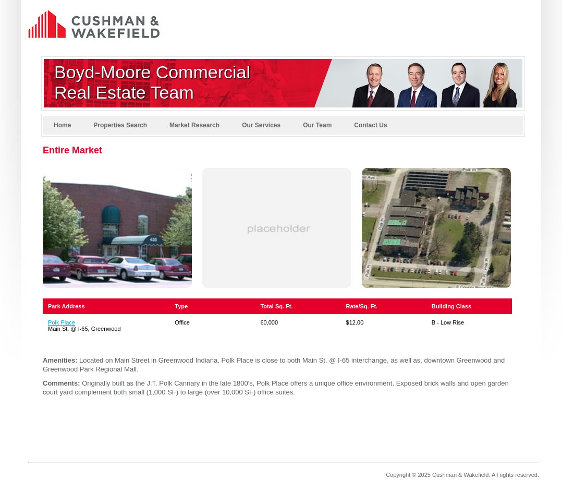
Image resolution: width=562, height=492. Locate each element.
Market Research (194, 125)
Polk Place (61, 322)
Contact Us (370, 125)
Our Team (317, 125)
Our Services (261, 125)
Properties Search (120, 125)
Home (62, 125)
